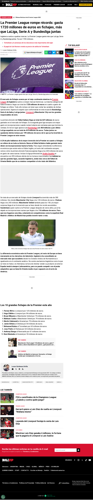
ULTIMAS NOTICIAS (24, 5)
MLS (75, 5)
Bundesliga (32, 128)
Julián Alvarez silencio (34, 1)
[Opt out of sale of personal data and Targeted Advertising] (3, 497)
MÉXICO (41, 466)
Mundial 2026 (37, 5)
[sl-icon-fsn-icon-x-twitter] (82, 460)
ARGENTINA (14, 466)
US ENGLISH (55, 466)
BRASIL (22, 466)
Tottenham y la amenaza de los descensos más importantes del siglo (28, 43)
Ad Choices (51, 483)
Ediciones (5, 466)
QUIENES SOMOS (7, 470)
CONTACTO (25, 470)
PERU (47, 466)
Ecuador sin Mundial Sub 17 (70, 1)
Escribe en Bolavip (36, 470)
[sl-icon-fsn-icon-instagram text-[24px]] (78, 460)
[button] (50, 52)
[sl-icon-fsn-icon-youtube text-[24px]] (90, 460)
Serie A (59, 382)
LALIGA (69, 5)
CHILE (28, 466)
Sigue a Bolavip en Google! (34, 52)
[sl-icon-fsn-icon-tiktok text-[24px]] (86, 460)
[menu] (3, 5)
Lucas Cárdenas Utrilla (9, 50)
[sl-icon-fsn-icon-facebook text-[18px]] (75, 460)
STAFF (17, 470)
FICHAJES (48, 5)
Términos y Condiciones (31, 451)
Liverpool (30, 112)
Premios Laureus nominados (18, 1)
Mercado (39, 382)
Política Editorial (40, 483)
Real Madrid (49, 382)
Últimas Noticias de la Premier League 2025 (28, 17)
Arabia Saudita (48, 154)
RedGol (46, 470)
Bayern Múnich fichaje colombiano (52, 1)
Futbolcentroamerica (57, 470)
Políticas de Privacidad (26, 483)
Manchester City (27, 382)
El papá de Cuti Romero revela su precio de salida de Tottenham (26, 46)
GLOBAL (34, 466)
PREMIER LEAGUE (59, 5)
